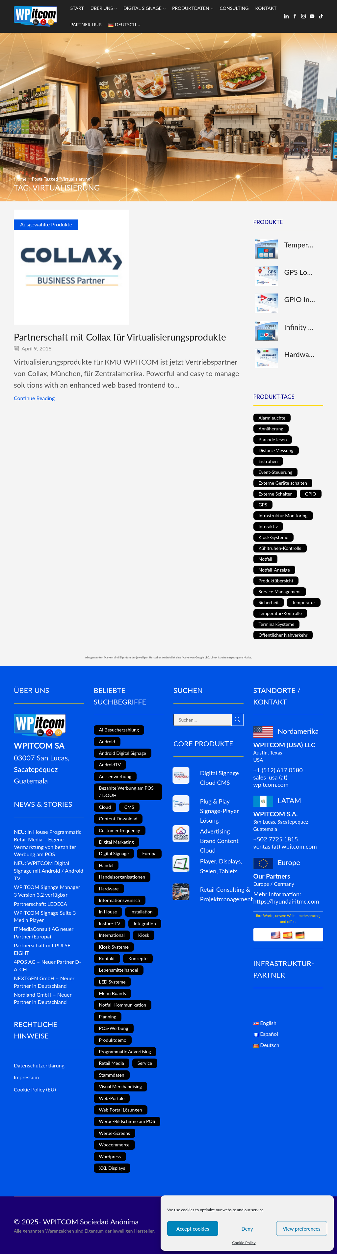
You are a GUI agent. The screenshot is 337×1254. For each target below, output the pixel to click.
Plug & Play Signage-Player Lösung (219, 811)
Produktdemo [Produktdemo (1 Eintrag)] (112, 1040)
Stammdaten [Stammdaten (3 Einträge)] (111, 1075)
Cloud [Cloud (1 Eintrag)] (105, 807)
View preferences (302, 1229)
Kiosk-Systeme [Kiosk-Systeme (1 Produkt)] (273, 537)
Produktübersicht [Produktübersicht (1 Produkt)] (276, 580)
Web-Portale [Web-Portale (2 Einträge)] (112, 1098)
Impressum (26, 1077)
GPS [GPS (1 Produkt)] (263, 504)
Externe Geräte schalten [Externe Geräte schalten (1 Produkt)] (283, 483)
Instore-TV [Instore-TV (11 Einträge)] (109, 923)
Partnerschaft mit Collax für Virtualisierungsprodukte (120, 337)
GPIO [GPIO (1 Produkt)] (310, 494)
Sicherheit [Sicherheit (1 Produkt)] (269, 602)
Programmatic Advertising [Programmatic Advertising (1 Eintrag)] (125, 1051)
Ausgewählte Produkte (46, 224)
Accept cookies (192, 1229)
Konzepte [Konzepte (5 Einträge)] (137, 958)
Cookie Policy (243, 1242)
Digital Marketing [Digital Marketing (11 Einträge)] (116, 842)
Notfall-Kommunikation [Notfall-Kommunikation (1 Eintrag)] (122, 1005)
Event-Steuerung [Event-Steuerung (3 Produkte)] (276, 472)
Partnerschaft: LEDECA (40, 904)
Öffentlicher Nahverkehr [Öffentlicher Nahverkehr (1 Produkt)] (283, 635)
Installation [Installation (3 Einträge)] (141, 911)
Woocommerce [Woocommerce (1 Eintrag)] (114, 1144)
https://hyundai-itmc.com (286, 901)
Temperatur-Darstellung (299, 244)
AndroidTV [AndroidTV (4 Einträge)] (110, 764)
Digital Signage (144, 8)
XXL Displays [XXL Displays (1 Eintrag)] (112, 1168)
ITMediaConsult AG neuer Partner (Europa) (43, 932)
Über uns (104, 8)
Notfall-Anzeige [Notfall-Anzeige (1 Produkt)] (274, 570)
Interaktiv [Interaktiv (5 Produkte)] (268, 526)
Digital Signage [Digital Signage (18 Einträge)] (114, 853)
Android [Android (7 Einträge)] (107, 741)
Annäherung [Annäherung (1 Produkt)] (271, 428)
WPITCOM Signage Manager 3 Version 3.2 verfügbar (47, 891)
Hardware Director (299, 354)
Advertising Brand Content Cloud (219, 841)
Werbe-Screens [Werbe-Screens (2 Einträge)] (114, 1133)
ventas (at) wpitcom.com (285, 846)
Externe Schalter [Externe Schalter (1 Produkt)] (275, 494)
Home (20, 179)
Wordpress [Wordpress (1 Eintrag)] (110, 1156)
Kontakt (266, 8)
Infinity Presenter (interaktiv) (299, 326)
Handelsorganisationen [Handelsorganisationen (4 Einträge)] (122, 877)
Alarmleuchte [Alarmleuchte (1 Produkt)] (272, 418)
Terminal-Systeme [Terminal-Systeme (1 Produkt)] (277, 624)
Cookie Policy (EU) (35, 1089)
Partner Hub (86, 24)
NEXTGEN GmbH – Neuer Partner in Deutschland (44, 982)
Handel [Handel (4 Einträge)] (106, 865)
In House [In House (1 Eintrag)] (108, 911)
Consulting (234, 8)
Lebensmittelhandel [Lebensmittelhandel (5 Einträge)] (118, 970)
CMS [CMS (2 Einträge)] (129, 807)
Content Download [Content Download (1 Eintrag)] (118, 818)
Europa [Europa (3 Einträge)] (149, 853)
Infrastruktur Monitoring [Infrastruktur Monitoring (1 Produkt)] (283, 515)
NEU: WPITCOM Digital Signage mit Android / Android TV (48, 870)
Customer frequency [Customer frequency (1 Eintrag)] (119, 830)
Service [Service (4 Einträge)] (145, 1063)
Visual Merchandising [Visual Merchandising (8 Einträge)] (120, 1086)
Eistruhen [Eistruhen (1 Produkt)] (268, 461)
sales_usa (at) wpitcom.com (271, 781)
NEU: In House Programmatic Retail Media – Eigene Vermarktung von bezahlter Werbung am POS (47, 843)
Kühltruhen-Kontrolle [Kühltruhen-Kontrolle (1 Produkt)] (280, 548)
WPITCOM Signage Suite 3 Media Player (45, 916)
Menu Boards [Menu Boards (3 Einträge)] (112, 993)
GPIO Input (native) (299, 299)
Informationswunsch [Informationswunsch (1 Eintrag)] (119, 900)
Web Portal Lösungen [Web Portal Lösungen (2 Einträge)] (120, 1110)
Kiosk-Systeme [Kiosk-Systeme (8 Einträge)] (114, 947)
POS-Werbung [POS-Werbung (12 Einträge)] (113, 1028)
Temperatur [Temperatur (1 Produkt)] (303, 602)
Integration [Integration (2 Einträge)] (145, 923)
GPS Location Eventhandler (299, 272)
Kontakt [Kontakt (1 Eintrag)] (107, 958)
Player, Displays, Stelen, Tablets (221, 865)
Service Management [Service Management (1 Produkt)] (280, 591)
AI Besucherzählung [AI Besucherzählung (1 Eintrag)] (119, 729)
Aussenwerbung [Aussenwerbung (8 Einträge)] (115, 776)
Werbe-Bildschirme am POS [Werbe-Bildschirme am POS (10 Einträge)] (127, 1121)
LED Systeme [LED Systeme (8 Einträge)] (112, 982)
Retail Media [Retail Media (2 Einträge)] (111, 1063)
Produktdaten (192, 8)
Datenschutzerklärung (39, 1065)
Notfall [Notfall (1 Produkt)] (265, 559)
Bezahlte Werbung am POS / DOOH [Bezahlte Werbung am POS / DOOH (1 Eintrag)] (126, 791)
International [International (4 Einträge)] (112, 935)
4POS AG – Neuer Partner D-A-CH (47, 965)
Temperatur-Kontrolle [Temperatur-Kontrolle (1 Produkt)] (280, 613)
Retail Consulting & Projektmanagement (226, 894)
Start (77, 8)
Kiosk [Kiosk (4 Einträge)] (143, 935)
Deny (247, 1229)
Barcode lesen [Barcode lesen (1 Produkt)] (273, 439)
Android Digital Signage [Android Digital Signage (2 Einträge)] (122, 753)
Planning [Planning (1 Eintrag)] (108, 1016)
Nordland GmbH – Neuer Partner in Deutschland (42, 998)
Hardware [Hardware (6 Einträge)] (109, 888)
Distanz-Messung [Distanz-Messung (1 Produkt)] (276, 450)
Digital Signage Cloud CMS (219, 777)
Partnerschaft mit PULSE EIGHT (42, 949)
